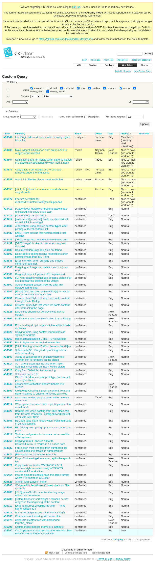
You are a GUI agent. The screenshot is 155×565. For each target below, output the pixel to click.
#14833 (8, 447)
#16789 (8, 499)
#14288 (8, 179)
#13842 (8, 137)
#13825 (8, 311)
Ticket (6, 133)
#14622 (8, 410)
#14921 (8, 465)
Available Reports (123, 71)
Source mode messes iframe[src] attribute (39, 526)
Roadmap (109, 65)
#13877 (8, 169)
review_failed (36, 91)
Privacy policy (122, 558)
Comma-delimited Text (76, 552)
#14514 (8, 363)
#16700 (8, 485)
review (126, 88)
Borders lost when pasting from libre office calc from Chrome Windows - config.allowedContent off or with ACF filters (42, 414)
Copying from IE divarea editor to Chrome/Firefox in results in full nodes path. (40, 442)
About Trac (108, 60)
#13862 (8, 318)
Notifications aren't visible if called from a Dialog (43, 318)
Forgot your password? (141, 60)
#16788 (8, 492)
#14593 (8, 390)
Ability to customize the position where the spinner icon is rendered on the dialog (39, 358)
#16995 (8, 526)
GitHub (76, 6)
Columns (13, 111)
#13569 (8, 274)
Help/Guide (95, 60)
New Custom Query (142, 71)
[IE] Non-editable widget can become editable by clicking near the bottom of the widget (43, 279)
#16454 (8, 474)
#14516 (8, 370)
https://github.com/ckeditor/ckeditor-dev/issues (66, 39)
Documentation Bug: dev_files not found (38, 249)
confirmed (68, 88)
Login (84, 60)
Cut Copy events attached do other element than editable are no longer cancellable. (43, 532)
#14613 (8, 397)
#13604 (8, 159)
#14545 (8, 383)
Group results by (11, 116)
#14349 (8, 350)
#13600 (8, 284)
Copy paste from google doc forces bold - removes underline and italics (39, 171)
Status (25, 90)
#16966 (8, 516)
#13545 (8, 260)
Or (130, 102)
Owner (98, 133)
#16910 (8, 505)
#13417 (8, 219)
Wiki (79, 65)
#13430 (8, 225)
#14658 (8, 420)
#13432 (8, 232)
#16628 (8, 481)
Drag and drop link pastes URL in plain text (40, 274)
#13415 (8, 215)
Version (25, 96)
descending (47, 116)
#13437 (8, 243)
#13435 (8, 239)
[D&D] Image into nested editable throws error (41, 239)
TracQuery (118, 539)
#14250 (8, 342)
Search (144, 65)
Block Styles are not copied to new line (37, 342)
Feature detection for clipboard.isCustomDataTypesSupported (38, 200)
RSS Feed (54, 552)
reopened (111, 88)
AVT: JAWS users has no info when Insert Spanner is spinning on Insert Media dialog (40, 365)
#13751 (8, 298)
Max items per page (115, 116)
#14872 (8, 454)
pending (96, 88)
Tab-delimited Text (101, 552)
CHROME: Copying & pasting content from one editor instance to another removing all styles (42, 392)
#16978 (8, 519)
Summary (20, 133)
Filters (13, 82)
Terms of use (104, 558)
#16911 (8, 512)
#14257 (8, 346)
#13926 (8, 331)
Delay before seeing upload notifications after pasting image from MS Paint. (41, 255)
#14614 (8, 404)
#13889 (8, 325)
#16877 (8, 198)
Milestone (144, 133)
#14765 (8, 440)
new (83, 88)
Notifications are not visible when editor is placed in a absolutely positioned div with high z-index (43, 161)
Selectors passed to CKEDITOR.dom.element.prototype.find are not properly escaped (42, 377)
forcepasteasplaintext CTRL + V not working (40, 338)
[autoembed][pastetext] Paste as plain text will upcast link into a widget (41, 221)
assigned (38, 88)
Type (110, 133)
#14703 (8, 427)
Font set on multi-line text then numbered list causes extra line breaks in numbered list (41, 449)
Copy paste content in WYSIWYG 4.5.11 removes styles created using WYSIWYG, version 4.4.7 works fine (39, 468)
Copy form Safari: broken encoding (35, 370)
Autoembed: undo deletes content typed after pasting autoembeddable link (41, 227)
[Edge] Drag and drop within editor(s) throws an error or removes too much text (42, 293)
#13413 (8, 208)
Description (91, 116)
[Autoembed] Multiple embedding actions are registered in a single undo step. (41, 210)
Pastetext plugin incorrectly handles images (40, 512)
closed (53, 88)
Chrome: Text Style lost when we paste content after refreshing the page (42, 306)
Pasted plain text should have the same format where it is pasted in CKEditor (42, 476)
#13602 (8, 291)
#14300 (8, 530)
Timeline (92, 65)
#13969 (8, 338)
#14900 (8, 458)
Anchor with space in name (31, 481)
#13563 (8, 267)
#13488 (8, 249)
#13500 (8, 253)
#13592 (8, 277)
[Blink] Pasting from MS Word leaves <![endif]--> (43, 346)
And (8, 102)
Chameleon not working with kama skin (38, 516)
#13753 (8, 304)
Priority (125, 133)
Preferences (122, 60)
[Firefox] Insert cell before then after (36, 454)
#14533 (8, 374)
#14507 (8, 356)
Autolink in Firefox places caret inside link (39, 179)
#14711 (8, 434)
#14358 (8, 189)
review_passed (57, 91)
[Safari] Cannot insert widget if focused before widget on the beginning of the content (41, 500)
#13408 (8, 150)
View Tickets (127, 65)
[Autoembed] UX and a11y (30, 215)
